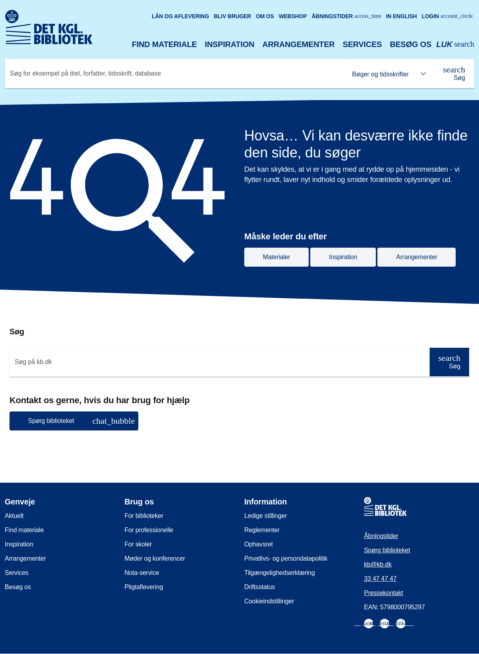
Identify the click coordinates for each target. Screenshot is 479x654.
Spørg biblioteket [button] (81, 421)
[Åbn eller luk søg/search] (455, 44)
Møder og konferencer (154, 558)
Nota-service (141, 572)
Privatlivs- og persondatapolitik (286, 558)
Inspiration (229, 44)
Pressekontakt (383, 593)
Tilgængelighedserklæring (279, 572)
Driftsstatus (259, 587)
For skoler (138, 544)
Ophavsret (258, 544)
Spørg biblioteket (387, 550)
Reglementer (261, 530)
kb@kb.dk (378, 564)
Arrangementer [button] (416, 257)
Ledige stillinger (265, 515)
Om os (265, 16)
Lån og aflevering (180, 16)
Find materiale (164, 44)
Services (362, 44)
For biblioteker (143, 515)
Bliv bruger (232, 16)
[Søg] (454, 73)
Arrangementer (298, 44)
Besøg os (410, 44)
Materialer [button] (276, 257)
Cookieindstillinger (269, 601)
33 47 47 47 (380, 578)
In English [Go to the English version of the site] (401, 16)
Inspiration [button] (343, 257)
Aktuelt (14, 515)
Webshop (293, 16)
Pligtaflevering (143, 587)
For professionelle (148, 530)
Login (447, 16)
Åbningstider (346, 16)
